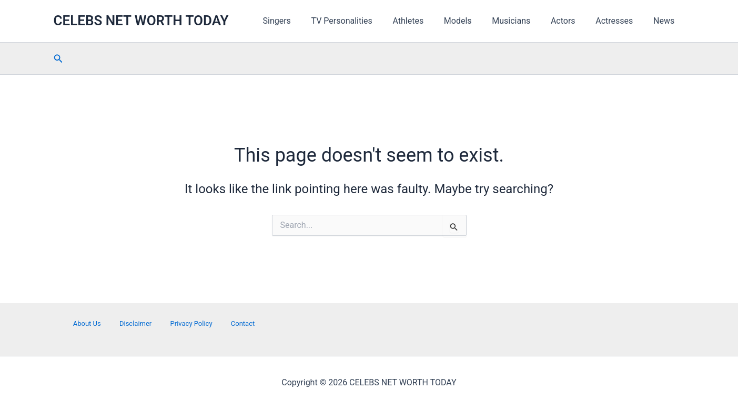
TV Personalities (364, 21)
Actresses (619, 21)
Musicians (523, 21)
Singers (303, 21)
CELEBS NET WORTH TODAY (141, 20)
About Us (89, 323)
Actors (572, 21)
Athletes (427, 21)
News (665, 21)
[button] (58, 58)
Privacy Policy (190, 323)
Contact (240, 323)
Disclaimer (136, 323)
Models (474, 21)
